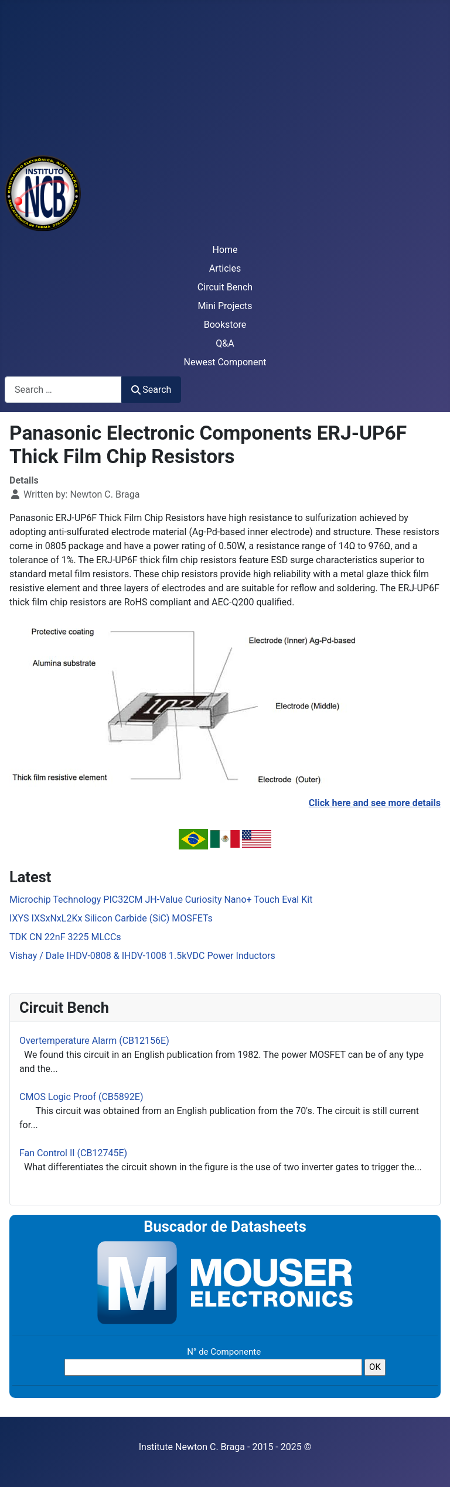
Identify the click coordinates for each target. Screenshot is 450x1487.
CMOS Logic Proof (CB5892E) (81, 1096)
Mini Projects (224, 305)
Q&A (225, 343)
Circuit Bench (225, 287)
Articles (225, 268)
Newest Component (225, 362)
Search (151, 389)
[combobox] (63, 389)
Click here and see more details (375, 802)
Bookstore (225, 324)
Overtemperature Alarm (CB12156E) (94, 1040)
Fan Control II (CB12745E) (73, 1153)
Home (224, 249)
